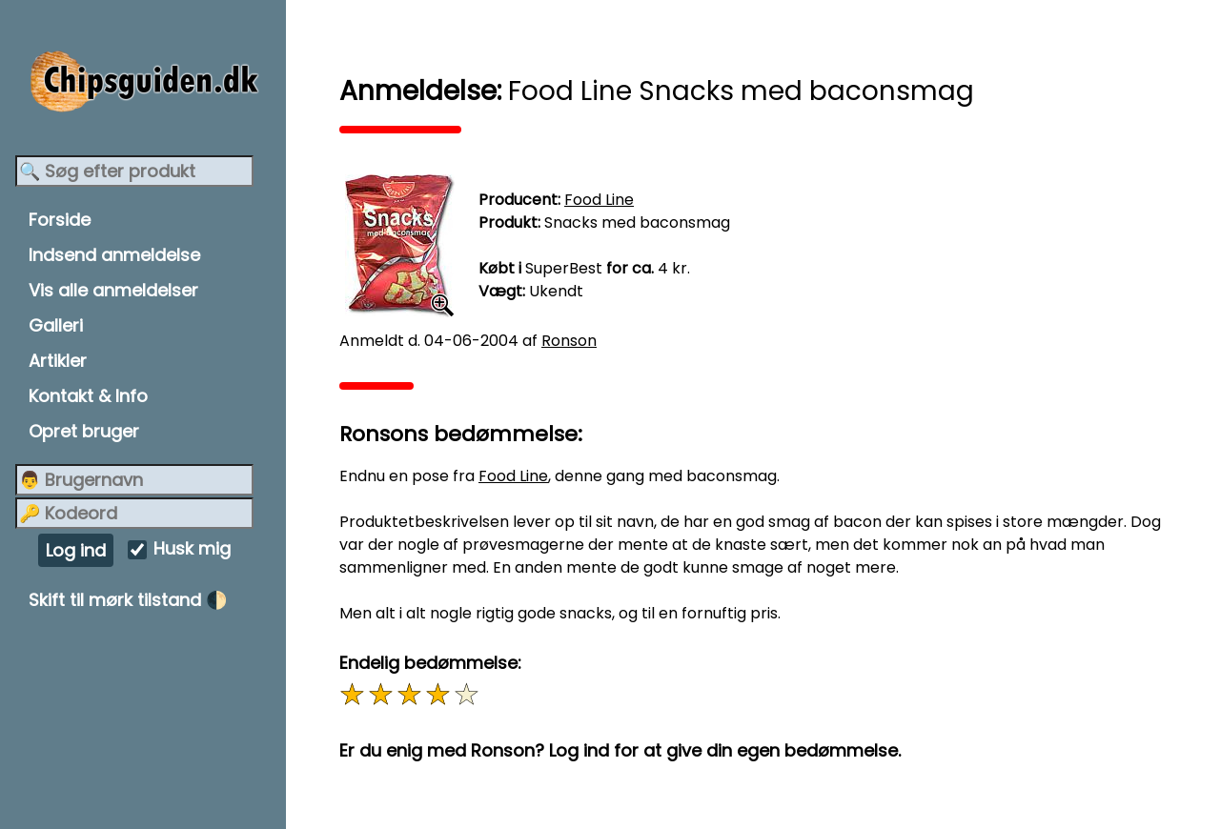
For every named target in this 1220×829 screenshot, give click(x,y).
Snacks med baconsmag (637, 222)
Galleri (56, 325)
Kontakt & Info (88, 396)
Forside (60, 220)
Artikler (58, 361)
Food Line (599, 200)
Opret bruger (84, 431)
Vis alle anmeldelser (113, 290)
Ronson (569, 341)
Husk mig (192, 549)
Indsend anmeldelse (114, 255)
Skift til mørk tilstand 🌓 (128, 600)
